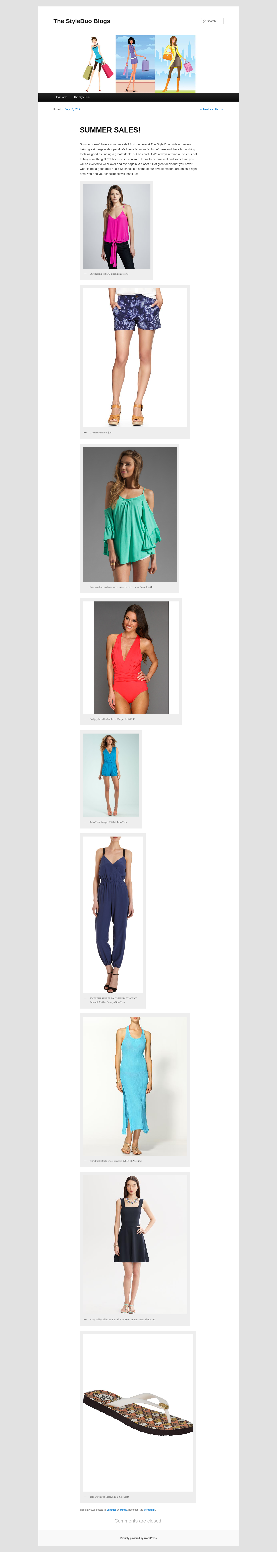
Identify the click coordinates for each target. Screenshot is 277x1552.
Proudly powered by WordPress (138, 1538)
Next (219, 109)
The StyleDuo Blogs (82, 21)
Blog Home (61, 97)
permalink (149, 1509)
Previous (206, 109)
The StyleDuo (82, 97)
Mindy (123, 1509)
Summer (111, 1509)
